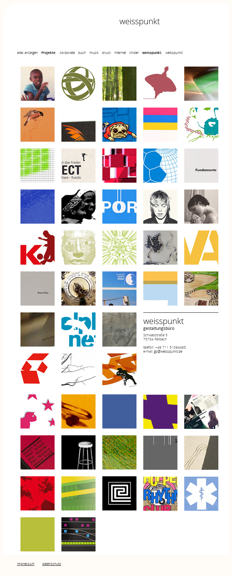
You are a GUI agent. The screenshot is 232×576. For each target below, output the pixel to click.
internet (120, 52)
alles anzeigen (27, 52)
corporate (67, 52)
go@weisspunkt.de (168, 351)
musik (94, 52)
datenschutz (51, 563)
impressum (25, 563)
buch (82, 52)
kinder (134, 52)
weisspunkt (174, 52)
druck (106, 52)
